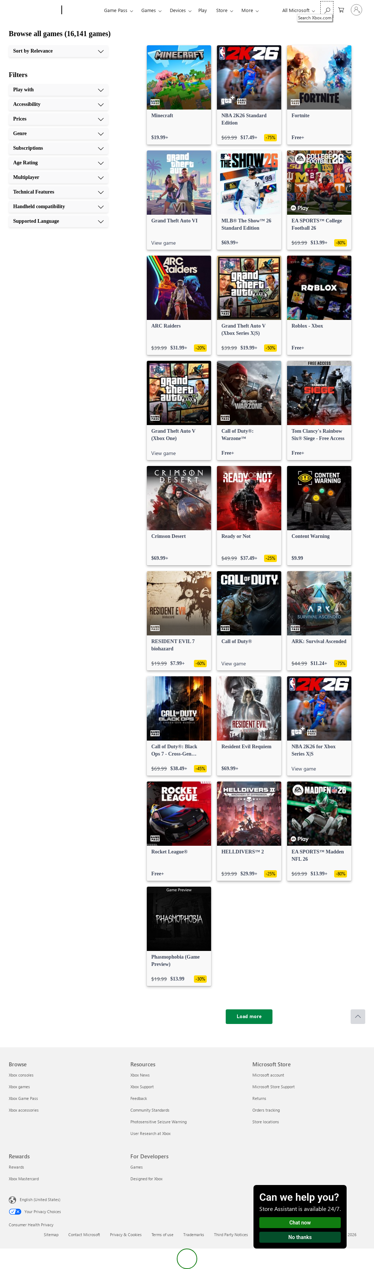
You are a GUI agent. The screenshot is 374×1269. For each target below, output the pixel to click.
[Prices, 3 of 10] (58, 119)
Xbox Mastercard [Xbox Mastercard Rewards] (24, 1178)
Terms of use (162, 1234)
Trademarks (193, 1234)
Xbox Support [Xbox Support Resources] (142, 1086)
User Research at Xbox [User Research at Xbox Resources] (150, 1133)
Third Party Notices (231, 1234)
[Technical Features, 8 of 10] (58, 192)
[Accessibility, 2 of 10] (58, 104)
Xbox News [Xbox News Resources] (140, 1075)
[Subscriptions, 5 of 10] (58, 148)
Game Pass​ (115, 10)
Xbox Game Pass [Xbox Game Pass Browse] (23, 1098)
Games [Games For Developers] (136, 1167)
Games (148, 10)
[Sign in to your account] (356, 10)
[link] (179, 95)
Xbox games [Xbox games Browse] (19, 1086)
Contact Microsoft (84, 1234)
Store (222, 10)
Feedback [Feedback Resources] (138, 1098)
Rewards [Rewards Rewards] (16, 1167)
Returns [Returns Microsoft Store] (259, 1098)
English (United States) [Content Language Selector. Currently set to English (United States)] (40, 1199)
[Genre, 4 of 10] (58, 133)
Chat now (300, 1223)
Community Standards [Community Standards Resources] (149, 1110)
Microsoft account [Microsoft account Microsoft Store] (268, 1075)
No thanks (300, 1237)
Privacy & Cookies (126, 1234)
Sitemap (51, 1234)
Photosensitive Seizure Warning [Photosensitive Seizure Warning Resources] (158, 1121)
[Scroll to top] (358, 1016)
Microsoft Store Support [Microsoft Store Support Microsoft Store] (273, 1086)
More (247, 10)
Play (202, 10)
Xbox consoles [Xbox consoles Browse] (21, 1075)
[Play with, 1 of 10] (58, 90)
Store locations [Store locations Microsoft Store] (265, 1121)
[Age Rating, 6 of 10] (58, 163)
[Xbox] (82, 10)
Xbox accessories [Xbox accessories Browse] (24, 1110)
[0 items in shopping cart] (341, 9)
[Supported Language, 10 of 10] (58, 221)
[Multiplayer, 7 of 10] (58, 177)
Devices (178, 10)
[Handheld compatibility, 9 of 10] (58, 207)
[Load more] (249, 1016)
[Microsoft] (34, 10)
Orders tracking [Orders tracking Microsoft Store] (266, 1110)
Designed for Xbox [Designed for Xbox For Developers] (146, 1178)
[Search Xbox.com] (326, 9)
